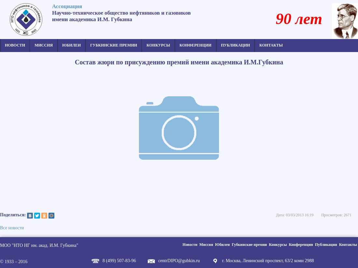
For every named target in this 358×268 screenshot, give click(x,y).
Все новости (12, 227)
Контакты (271, 45)
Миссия (43, 45)
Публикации (235, 45)
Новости (15, 45)
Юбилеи (71, 45)
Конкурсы (158, 45)
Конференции (196, 45)
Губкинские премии (113, 45)
